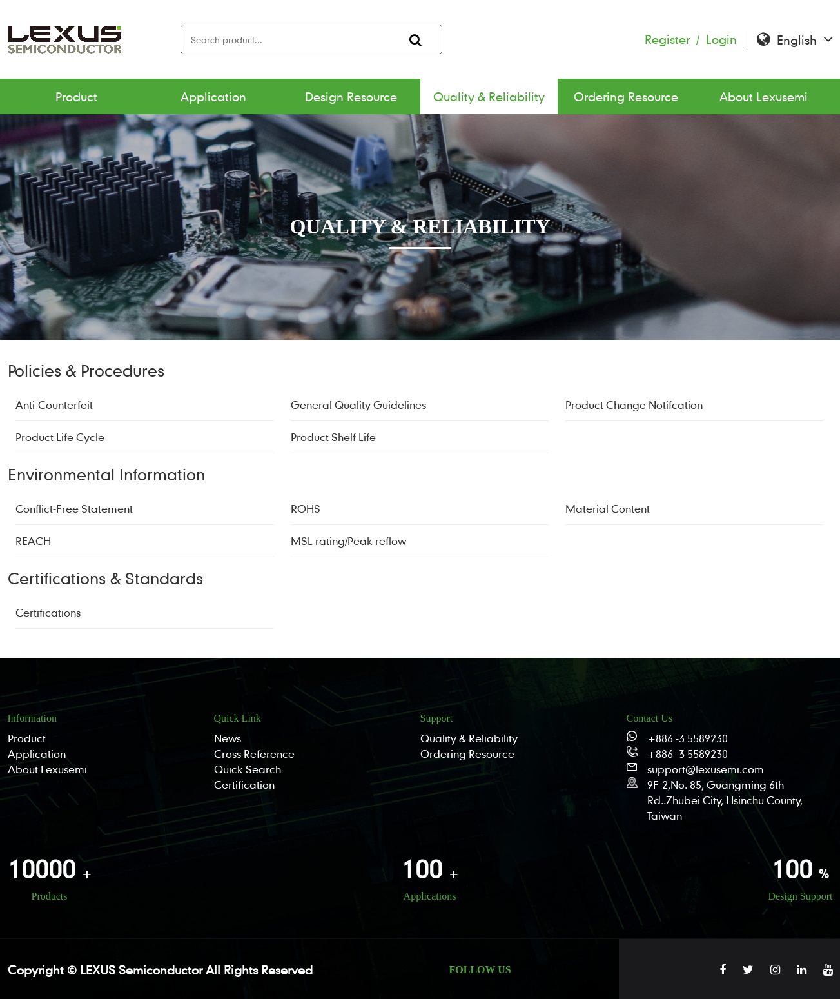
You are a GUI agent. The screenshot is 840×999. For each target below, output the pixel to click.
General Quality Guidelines (358, 404)
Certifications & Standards (105, 578)
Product (76, 96)
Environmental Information (106, 474)
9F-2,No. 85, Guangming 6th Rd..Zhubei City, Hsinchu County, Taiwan (725, 800)
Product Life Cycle (59, 437)
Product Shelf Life (333, 437)
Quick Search (247, 769)
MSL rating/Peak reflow (348, 541)
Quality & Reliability (489, 96)
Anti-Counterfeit (54, 404)
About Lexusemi (763, 96)
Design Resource (351, 96)
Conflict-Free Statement (74, 508)
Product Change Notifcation (634, 404)
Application (213, 96)
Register (675, 39)
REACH (33, 541)
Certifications (48, 612)
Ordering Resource (626, 96)
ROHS (305, 508)
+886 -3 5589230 (687, 738)
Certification (244, 784)
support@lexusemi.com (705, 769)
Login (721, 39)
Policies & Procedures (86, 371)
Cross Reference (254, 753)
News (227, 738)
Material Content (607, 508)
